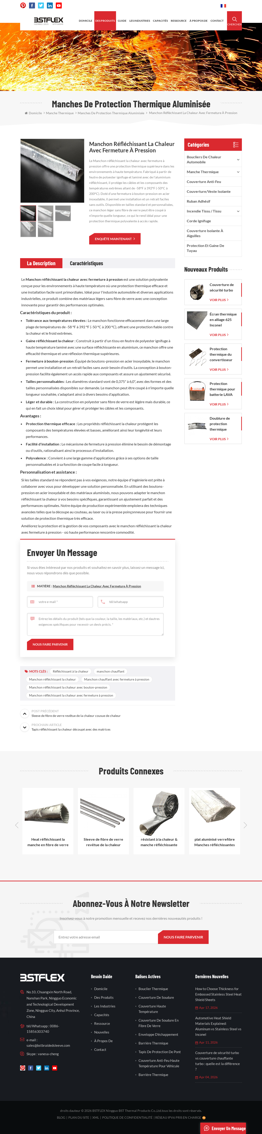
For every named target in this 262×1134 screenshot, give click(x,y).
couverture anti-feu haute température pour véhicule (159, 1063)
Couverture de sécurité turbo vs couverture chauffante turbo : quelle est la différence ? (217, 1061)
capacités (160, 20)
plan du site (78, 1117)
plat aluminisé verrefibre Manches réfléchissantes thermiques (214, 842)
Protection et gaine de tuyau (205, 248)
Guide (122, 20)
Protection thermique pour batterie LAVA (222, 389)
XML (95, 1117)
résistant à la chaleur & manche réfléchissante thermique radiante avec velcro (159, 842)
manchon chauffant (110, 671)
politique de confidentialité (127, 1117)
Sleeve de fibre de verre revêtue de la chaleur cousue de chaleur (103, 842)
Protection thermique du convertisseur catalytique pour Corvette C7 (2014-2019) (223, 355)
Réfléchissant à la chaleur (70, 671)
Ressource (102, 1023)
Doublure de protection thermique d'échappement (222, 424)
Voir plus (218, 300)
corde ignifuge (199, 221)
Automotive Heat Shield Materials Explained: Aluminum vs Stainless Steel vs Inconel (218, 1026)
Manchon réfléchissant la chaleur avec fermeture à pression (74, 279)
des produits (105, 20)
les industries (139, 20)
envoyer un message (223, 1128)
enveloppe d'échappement (158, 1034)
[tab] (41, 263)
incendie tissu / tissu (204, 211)
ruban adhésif (198, 201)
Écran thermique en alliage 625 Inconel (223, 319)
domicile (85, 20)
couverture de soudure (156, 997)
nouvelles (101, 1032)
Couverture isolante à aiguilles (205, 233)
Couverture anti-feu (204, 181)
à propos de (199, 20)
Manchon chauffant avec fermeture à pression (116, 679)
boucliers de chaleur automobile (204, 159)
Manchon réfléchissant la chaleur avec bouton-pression (68, 687)
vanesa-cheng (48, 1054)
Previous (16, 825)
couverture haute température (152, 1009)
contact (217, 20)
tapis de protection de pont (160, 1052)
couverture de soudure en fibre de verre (159, 1023)
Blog (61, 1117)
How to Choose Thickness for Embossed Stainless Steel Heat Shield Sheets (218, 994)
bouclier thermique (153, 989)
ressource (179, 20)
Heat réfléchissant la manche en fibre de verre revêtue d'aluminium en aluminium (48, 842)
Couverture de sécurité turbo (222, 287)
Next (245, 825)
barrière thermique (153, 1043)
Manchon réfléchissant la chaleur (52, 679)
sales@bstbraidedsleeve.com (48, 1045)
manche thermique (203, 172)
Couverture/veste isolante (209, 191)
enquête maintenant (113, 239)
